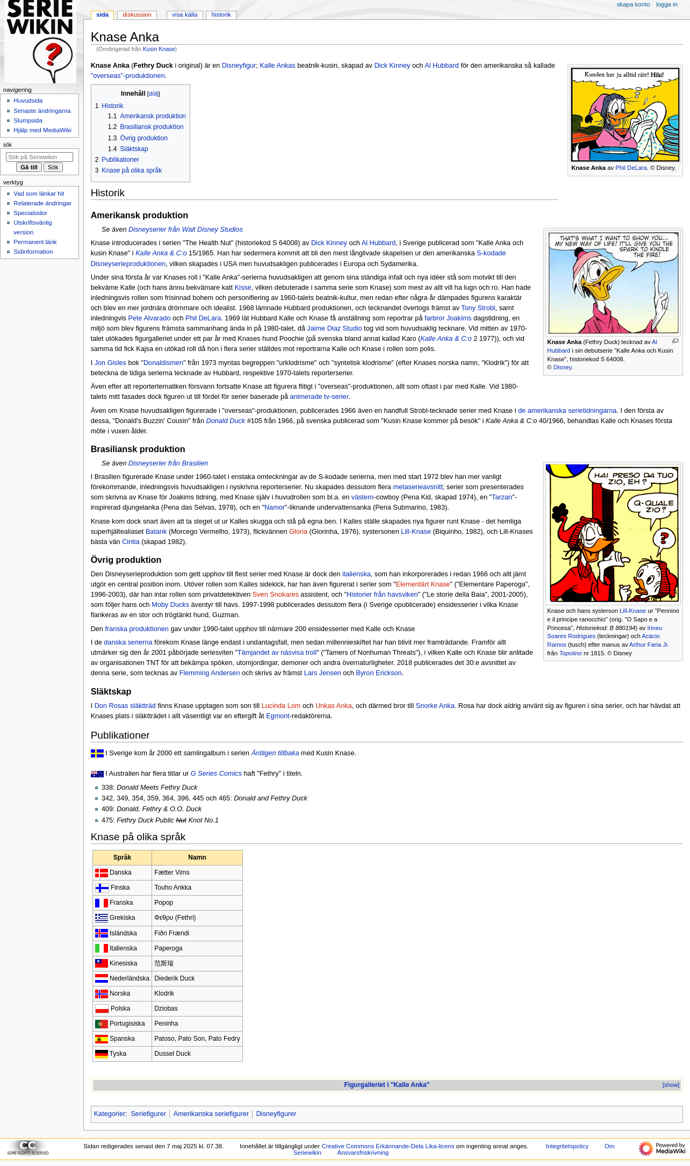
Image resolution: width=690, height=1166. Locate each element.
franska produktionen (137, 629)
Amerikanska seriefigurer (211, 1114)
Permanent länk (34, 242)
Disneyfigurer (276, 1114)
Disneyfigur (239, 65)
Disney (562, 367)
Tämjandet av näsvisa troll (277, 652)
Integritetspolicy (567, 1146)
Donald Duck (225, 421)
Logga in (667, 4)
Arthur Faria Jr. (649, 644)
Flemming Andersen (209, 673)
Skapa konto (633, 4)
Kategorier (110, 1114)
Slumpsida (27, 120)
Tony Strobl (478, 308)
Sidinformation (33, 251)
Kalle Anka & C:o (160, 253)
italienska (356, 574)
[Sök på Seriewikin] (39, 157)
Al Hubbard (441, 65)
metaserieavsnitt (417, 487)
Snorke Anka (435, 706)
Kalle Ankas (277, 65)
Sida (102, 14)
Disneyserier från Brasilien (168, 463)
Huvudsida (27, 100)
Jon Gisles (110, 363)
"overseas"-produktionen (128, 76)
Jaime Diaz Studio (334, 328)
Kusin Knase (159, 49)
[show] (671, 1085)
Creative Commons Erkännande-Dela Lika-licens (387, 1146)
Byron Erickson (378, 673)
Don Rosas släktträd (125, 706)
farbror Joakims (448, 318)
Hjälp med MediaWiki (42, 130)
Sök (7, 144)
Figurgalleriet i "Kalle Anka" (387, 1085)
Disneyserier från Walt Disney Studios (185, 229)
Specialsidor (30, 213)
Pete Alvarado (149, 318)
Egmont (278, 716)
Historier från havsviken (382, 594)
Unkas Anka (333, 706)
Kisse (243, 287)
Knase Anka (588, 167)
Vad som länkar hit (38, 193)
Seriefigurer (148, 1114)
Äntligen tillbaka (275, 753)
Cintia (130, 542)
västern (362, 497)
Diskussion (137, 14)
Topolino (570, 653)
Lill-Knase (633, 610)
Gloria (298, 531)
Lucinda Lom (281, 706)
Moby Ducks (170, 605)
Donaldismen (163, 363)
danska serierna (128, 642)
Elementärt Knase (423, 584)
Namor (274, 507)
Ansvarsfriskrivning (363, 1152)
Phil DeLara (631, 167)
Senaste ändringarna (41, 111)
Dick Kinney (392, 65)
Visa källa (184, 14)
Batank (156, 531)
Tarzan (502, 497)
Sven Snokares (276, 594)
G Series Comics (216, 773)
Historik (221, 14)
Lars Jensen (322, 673)
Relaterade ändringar (42, 203)
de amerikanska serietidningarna (567, 410)
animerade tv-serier (319, 396)
